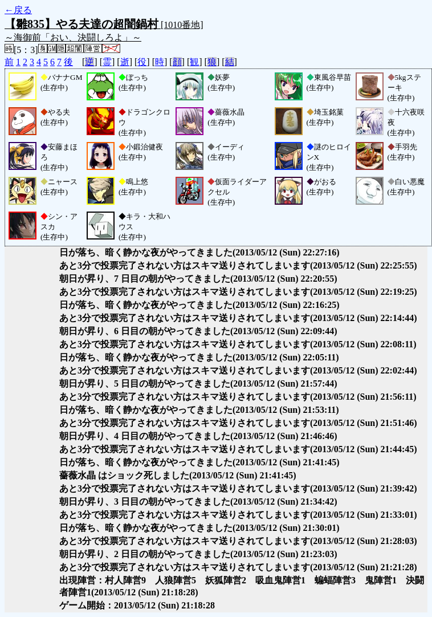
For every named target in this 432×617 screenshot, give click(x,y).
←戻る (18, 10)
